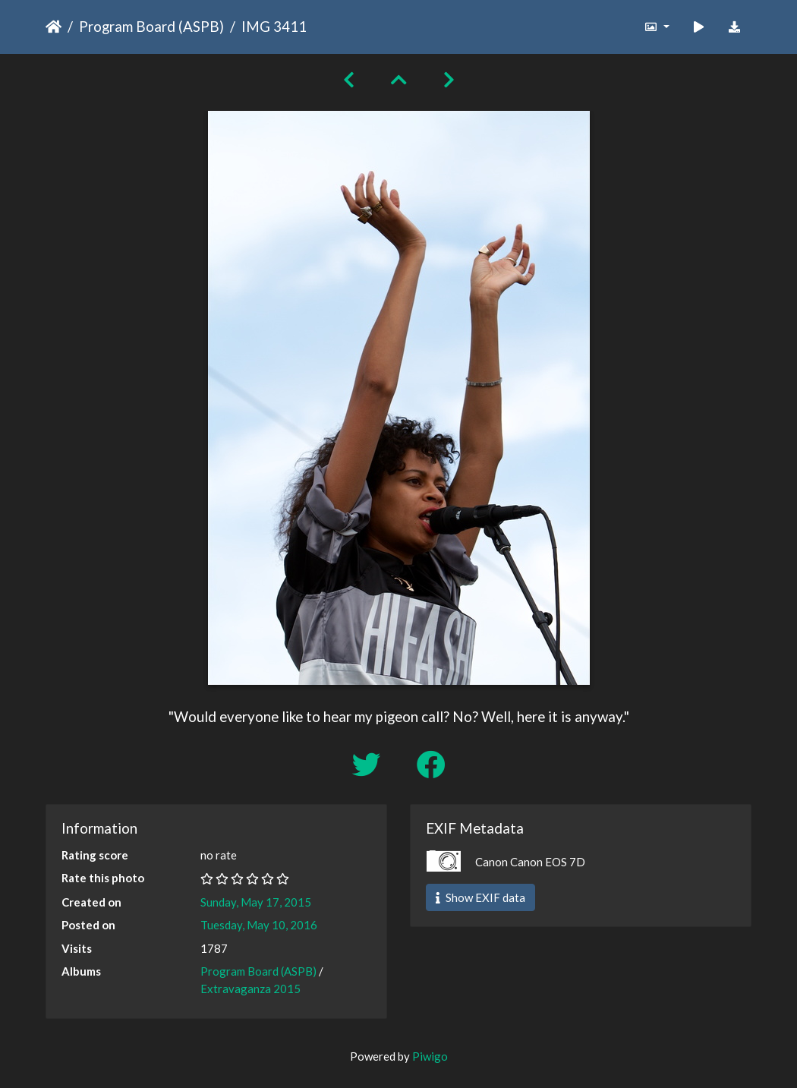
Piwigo (430, 1056)
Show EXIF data (480, 897)
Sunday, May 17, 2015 (255, 902)
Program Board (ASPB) (151, 26)
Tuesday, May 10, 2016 (258, 925)
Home (53, 26)
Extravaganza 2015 (250, 988)
